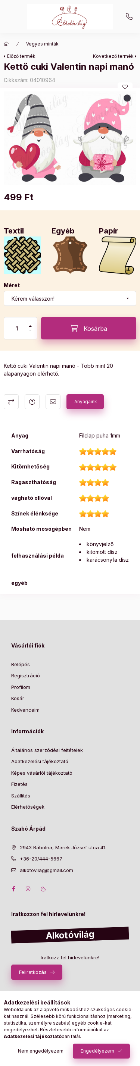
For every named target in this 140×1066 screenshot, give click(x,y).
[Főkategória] (6, 44)
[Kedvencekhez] (125, 86)
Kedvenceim (25, 710)
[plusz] (30, 326)
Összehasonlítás (11, 401)
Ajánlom (53, 401)
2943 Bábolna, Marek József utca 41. (63, 847)
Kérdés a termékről (32, 401)
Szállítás (20, 796)
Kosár (17, 698)
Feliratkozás (33, 972)
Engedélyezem (97, 1051)
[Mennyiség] (16, 328)
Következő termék (113, 56)
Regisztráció (25, 675)
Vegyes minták (42, 44)
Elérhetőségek (27, 807)
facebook (13, 888)
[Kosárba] (88, 328)
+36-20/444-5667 (129, 17)
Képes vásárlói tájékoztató (41, 773)
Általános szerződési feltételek (47, 750)
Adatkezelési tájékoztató (39, 761)
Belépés (20, 664)
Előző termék (21, 56)
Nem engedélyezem (40, 1051)
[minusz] (30, 330)
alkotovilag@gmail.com (46, 870)
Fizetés (19, 784)
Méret (12, 285)
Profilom (20, 687)
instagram (28, 888)
